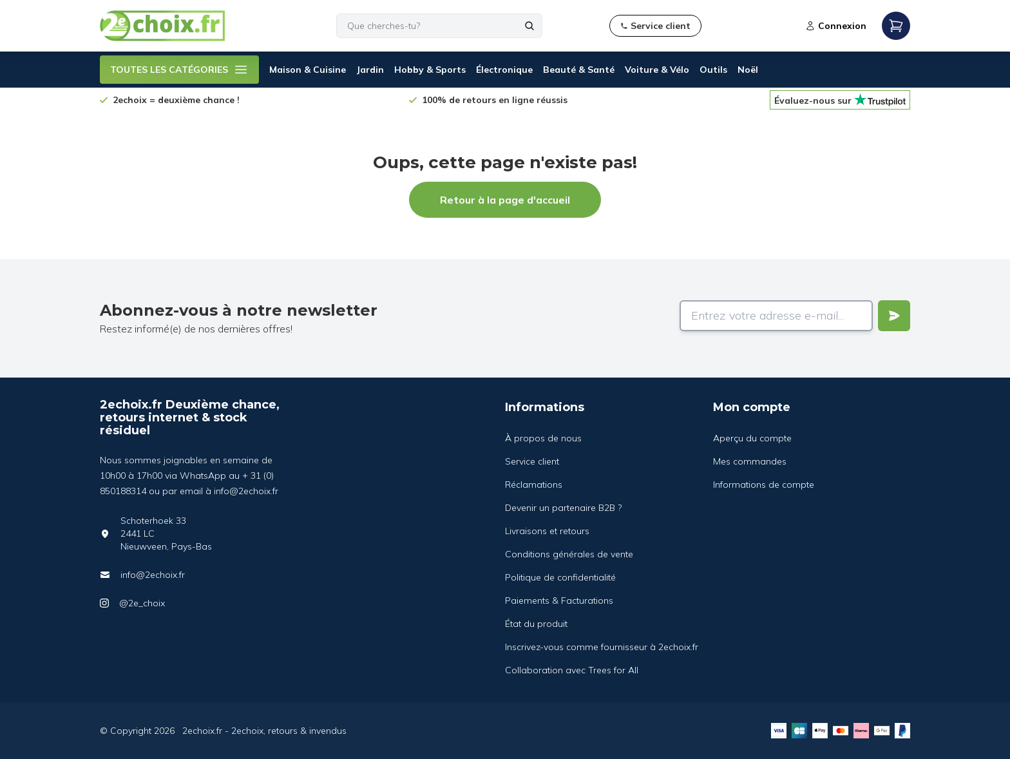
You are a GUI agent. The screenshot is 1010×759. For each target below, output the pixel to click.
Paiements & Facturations (559, 600)
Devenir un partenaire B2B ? (563, 508)
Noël (748, 69)
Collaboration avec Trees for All (571, 670)
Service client (532, 461)
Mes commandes (749, 461)
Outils (713, 69)
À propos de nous (543, 438)
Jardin (370, 69)
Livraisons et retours (547, 531)
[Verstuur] (894, 315)
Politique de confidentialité (560, 577)
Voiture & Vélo (657, 69)
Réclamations (533, 484)
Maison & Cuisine (307, 69)
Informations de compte (763, 484)
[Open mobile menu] (896, 26)
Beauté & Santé (579, 69)
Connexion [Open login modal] (835, 26)
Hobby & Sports (430, 69)
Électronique (504, 69)
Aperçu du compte (752, 438)
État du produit (536, 623)
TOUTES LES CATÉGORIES (179, 69)
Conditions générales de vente (569, 554)
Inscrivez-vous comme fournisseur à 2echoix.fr (601, 647)
